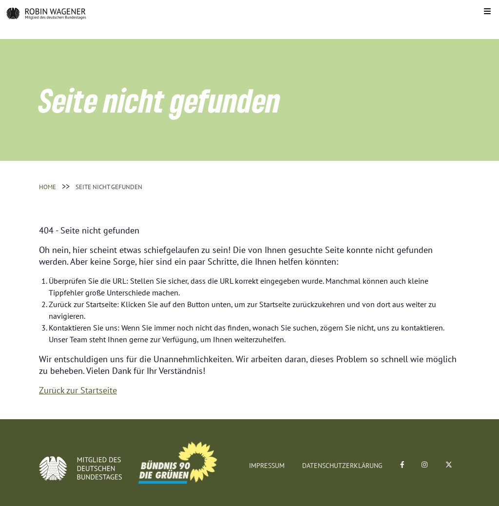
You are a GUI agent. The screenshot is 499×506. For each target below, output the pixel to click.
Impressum (267, 465)
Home (47, 187)
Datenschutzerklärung (342, 465)
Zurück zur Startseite (78, 390)
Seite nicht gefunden (109, 187)
